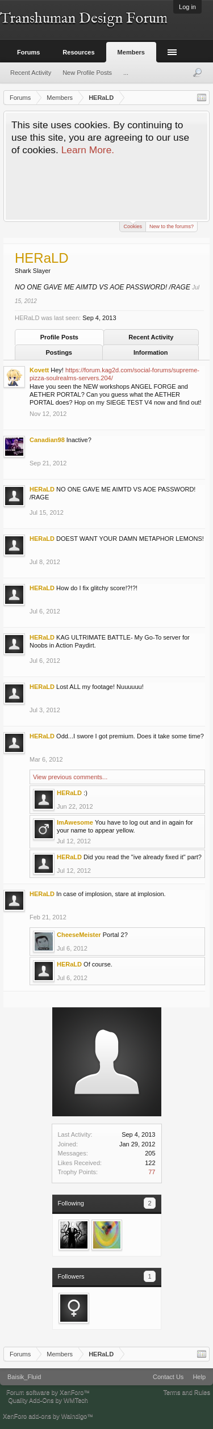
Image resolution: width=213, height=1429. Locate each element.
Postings (59, 352)
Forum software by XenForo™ (48, 1392)
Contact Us (168, 1376)
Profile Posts (59, 337)
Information (150, 352)
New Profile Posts (87, 72)
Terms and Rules (186, 1392)
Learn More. (87, 149)
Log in (187, 6)
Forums (28, 52)
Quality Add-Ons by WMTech (48, 1400)
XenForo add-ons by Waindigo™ (48, 1416)
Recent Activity (150, 337)
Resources (78, 52)
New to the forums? (171, 226)
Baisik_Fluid (24, 1376)
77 (151, 1172)
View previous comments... (70, 777)
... (125, 72)
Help (199, 1376)
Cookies (132, 225)
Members (131, 52)
